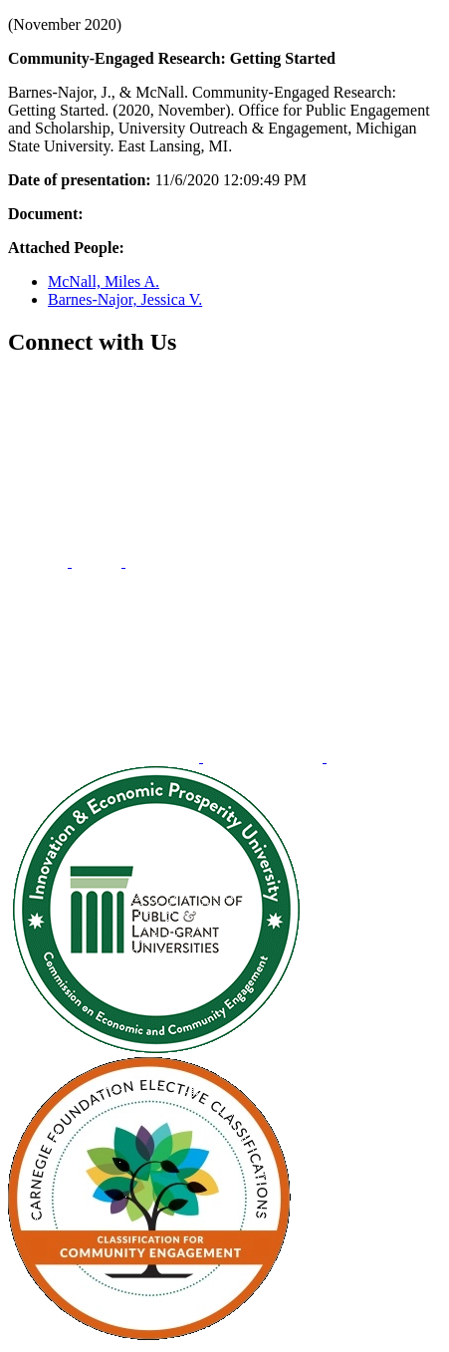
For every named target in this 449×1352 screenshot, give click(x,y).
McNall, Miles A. (103, 281)
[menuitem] (40, 561)
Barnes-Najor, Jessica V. (125, 299)
